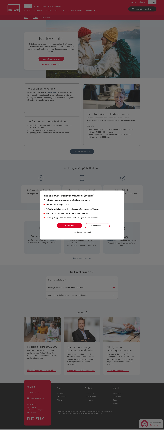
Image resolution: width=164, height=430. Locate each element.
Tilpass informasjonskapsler (82, 232)
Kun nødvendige (98, 226)
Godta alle (69, 226)
